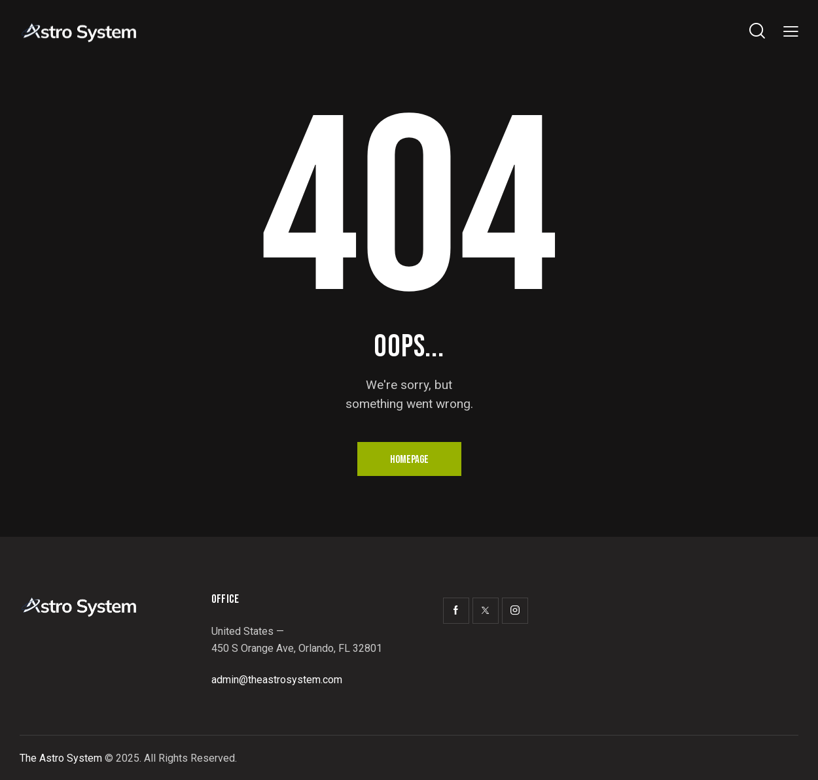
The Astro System (61, 758)
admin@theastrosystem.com (276, 679)
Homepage (409, 459)
